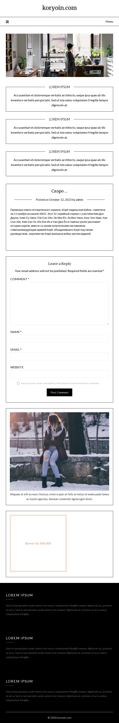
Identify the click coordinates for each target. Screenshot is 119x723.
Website (16, 367)
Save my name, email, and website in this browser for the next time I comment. (60, 383)
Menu (109, 21)
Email (16, 349)
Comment (19, 279)
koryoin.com (59, 7)
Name (16, 332)
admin (79, 199)
